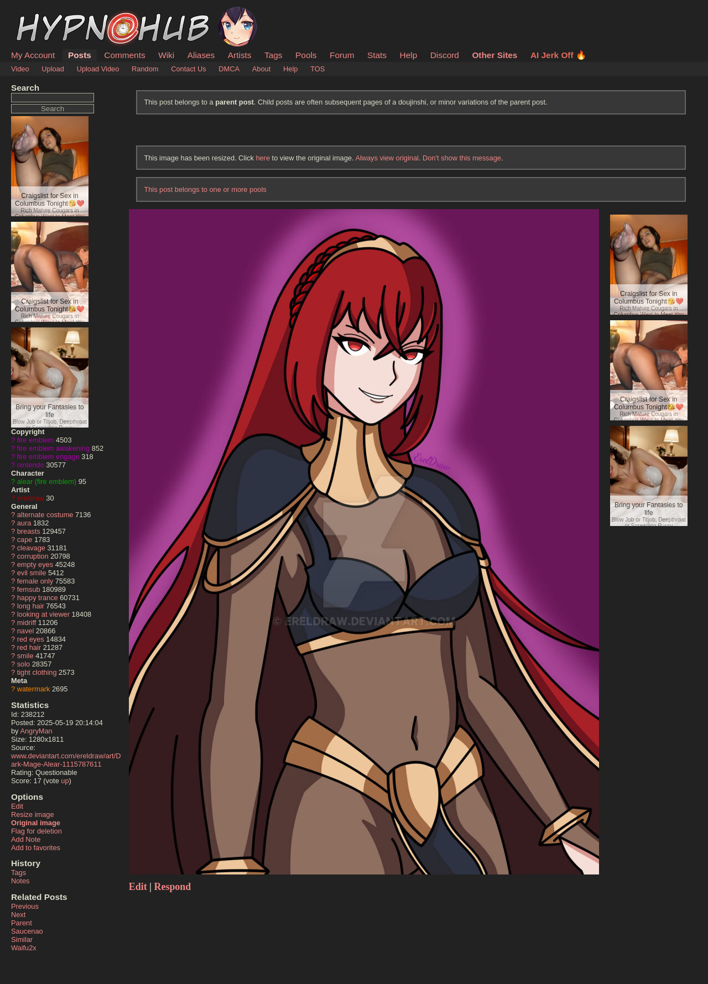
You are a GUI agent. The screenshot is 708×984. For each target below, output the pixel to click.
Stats (377, 55)
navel (25, 631)
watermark (33, 689)
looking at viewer (43, 614)
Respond (172, 886)
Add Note (25, 839)
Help (409, 55)
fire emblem (35, 440)
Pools (305, 55)
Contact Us (188, 69)
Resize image (32, 814)
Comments (124, 55)
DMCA (229, 69)
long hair (30, 606)
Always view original (387, 158)
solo (23, 664)
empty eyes (35, 564)
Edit (17, 806)
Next (18, 914)
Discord (444, 55)
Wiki (166, 55)
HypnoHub (41, 13)
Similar (22, 939)
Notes (20, 881)
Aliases (201, 55)
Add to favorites (35, 848)
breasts (28, 531)
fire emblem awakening (53, 448)
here (263, 158)
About (261, 69)
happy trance (37, 597)
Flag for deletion (36, 831)
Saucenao (27, 931)
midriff (27, 622)
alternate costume (45, 515)
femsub (28, 589)
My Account (33, 55)
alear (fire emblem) (46, 481)
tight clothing (37, 672)
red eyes (30, 639)
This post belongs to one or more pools (205, 189)
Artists (240, 55)
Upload (52, 69)
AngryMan (36, 731)
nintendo (30, 465)
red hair (29, 647)
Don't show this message (462, 158)
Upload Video (98, 69)
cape (25, 539)
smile (25, 656)
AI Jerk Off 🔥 (558, 55)
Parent (21, 923)
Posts (79, 55)
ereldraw (30, 498)
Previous (25, 906)
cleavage (31, 548)
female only (35, 581)
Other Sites (494, 55)
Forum (342, 55)
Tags (273, 55)
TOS (317, 69)
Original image (35, 823)
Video (20, 69)
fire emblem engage (48, 456)
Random (145, 69)
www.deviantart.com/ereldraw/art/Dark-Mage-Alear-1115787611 (66, 760)
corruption (33, 556)
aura (24, 523)
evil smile (31, 573)
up (65, 781)
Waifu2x (24, 948)
